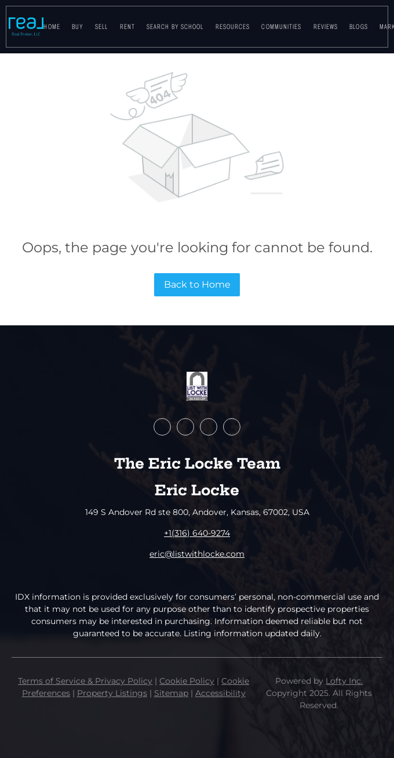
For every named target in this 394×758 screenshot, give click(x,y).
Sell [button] (101, 27)
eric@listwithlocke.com (197, 554)
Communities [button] (281, 27)
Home (51, 27)
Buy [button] (77, 27)
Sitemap (171, 693)
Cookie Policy (186, 681)
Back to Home (197, 284)
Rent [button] (127, 27)
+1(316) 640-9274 (197, 533)
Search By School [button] (175, 27)
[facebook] (162, 427)
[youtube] (208, 427)
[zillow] (185, 427)
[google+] (231, 427)
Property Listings (112, 693)
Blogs (358, 27)
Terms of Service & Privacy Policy (85, 681)
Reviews (325, 27)
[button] (26, 26)
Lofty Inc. (344, 681)
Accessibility (220, 693)
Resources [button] (233, 27)
